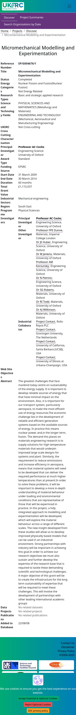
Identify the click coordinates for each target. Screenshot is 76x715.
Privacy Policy (66, 651)
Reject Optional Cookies (38, 704)
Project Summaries (31, 17)
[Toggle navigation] (69, 6)
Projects (17, 31)
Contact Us (68, 643)
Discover (9, 17)
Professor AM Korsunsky (44, 264)
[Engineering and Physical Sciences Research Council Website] (56, 665)
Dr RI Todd (42, 301)
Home (4, 31)
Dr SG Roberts (45, 290)
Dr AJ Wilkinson (45, 309)
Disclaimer (68, 647)
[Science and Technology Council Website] (19, 665)
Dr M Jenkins (44, 254)
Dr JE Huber (43, 242)
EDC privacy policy (38, 710)
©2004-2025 (67, 655)
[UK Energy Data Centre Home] (13, 6)
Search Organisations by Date (22, 24)
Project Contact (45, 321)
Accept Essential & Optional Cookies (38, 698)
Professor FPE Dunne (49, 230)
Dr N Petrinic (44, 278)
